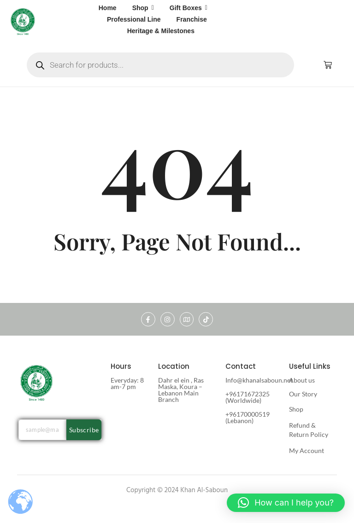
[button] (286, 503)
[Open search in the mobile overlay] (160, 65)
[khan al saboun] (23, 21)
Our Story (303, 394)
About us (302, 380)
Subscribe (84, 430)
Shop (296, 409)
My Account (306, 450)
